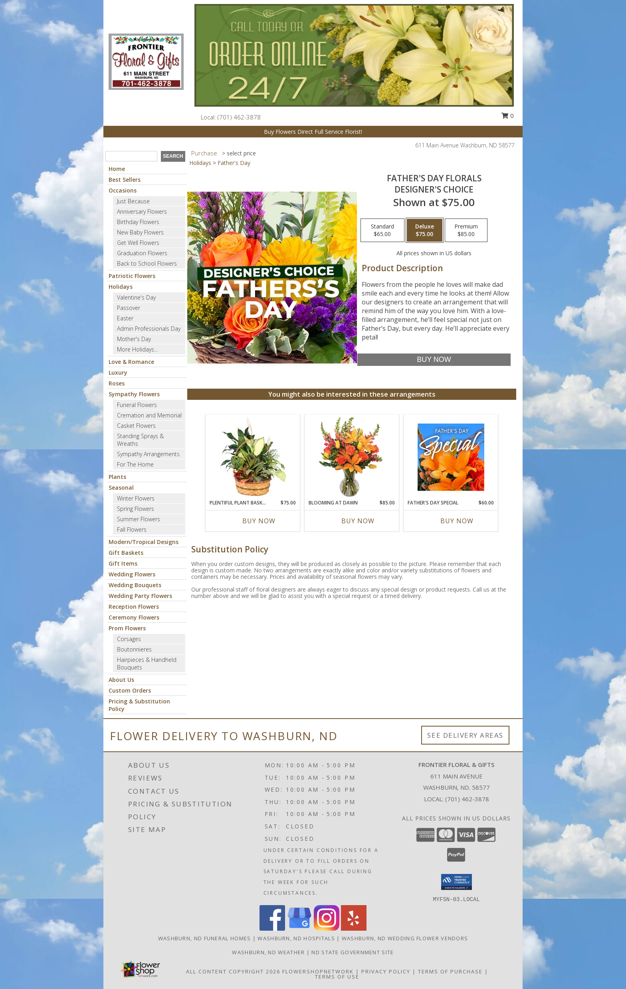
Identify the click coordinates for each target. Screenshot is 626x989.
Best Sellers (125, 179)
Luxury (118, 372)
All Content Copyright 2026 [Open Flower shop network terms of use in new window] (233, 971)
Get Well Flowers (138, 242)
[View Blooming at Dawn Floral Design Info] (352, 457)
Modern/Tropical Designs (143, 542)
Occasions (123, 190)
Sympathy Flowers (134, 394)
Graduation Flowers (142, 253)
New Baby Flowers (140, 232)
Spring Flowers (135, 508)
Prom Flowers (127, 628)
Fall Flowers (132, 529)
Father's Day (234, 163)
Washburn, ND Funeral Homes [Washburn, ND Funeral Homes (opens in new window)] (204, 938)
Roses (117, 383)
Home (117, 169)
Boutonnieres (134, 649)
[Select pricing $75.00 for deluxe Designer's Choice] (424, 230)
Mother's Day (134, 339)
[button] (456, 882)
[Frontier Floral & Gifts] (146, 61)
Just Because (133, 201)
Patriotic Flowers (132, 276)
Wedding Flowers (132, 574)
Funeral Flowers (137, 405)
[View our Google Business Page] (299, 928)
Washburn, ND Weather (268, 952)
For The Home (135, 464)
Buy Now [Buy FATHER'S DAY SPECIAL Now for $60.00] (456, 520)
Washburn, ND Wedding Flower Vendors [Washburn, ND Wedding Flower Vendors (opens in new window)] (405, 938)
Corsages (129, 639)
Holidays (121, 286)
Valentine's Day (136, 297)
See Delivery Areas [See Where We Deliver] (465, 735)
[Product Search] (131, 156)
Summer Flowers (138, 519)
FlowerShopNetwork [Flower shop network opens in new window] (318, 971)
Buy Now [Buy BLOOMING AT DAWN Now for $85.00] (357, 520)
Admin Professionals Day (148, 328)
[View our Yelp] (353, 928)
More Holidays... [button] (137, 349)
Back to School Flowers (147, 263)
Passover (128, 308)
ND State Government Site (352, 952)
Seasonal (121, 487)
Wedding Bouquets (135, 585)
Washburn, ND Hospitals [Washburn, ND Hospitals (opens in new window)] (296, 938)
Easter (125, 318)
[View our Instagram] (326, 928)
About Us (121, 679)
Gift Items (123, 563)
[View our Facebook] (272, 928)
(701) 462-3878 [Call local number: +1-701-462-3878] (239, 117)
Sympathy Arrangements (148, 454)
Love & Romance (131, 361)
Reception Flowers (134, 606)
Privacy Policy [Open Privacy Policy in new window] (385, 971)
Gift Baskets (126, 552)
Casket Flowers (136, 425)
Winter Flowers (136, 498)
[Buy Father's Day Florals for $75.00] (433, 359)
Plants (117, 477)
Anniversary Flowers (142, 211)
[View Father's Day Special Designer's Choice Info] (451, 457)
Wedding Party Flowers (140, 596)
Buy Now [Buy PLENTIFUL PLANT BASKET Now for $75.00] (258, 520)
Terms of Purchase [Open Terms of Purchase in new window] (450, 971)
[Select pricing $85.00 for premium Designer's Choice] (466, 230)
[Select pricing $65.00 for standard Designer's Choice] (382, 230)
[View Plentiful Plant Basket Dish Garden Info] (253, 457)
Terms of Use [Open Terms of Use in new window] (337, 976)
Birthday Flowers (138, 222)
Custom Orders (130, 690)
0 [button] (507, 115)
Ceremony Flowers (134, 617)
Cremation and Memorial (149, 415)
